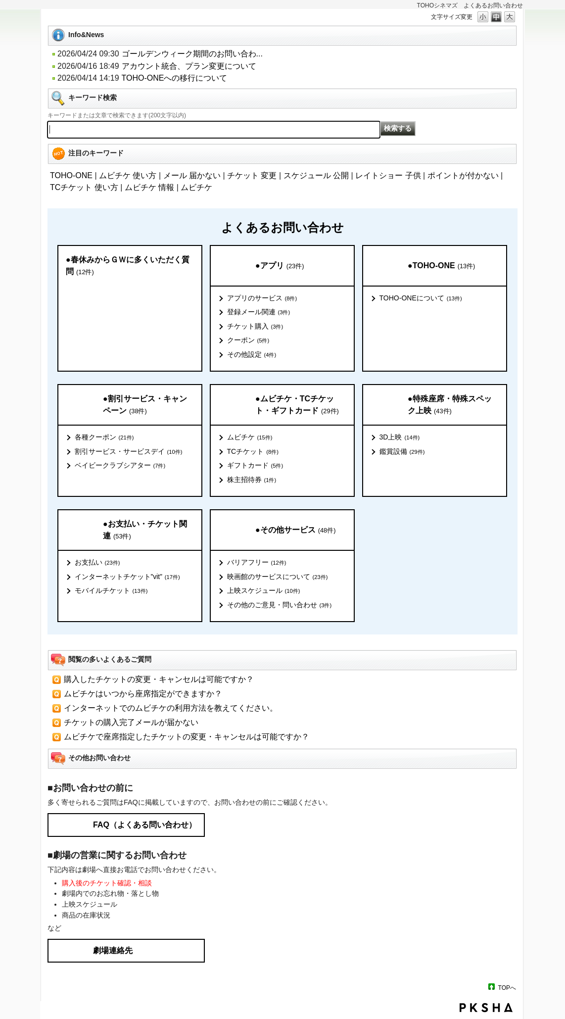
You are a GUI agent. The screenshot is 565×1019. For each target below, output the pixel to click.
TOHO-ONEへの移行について (175, 78)
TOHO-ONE (71, 175)
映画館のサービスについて (277, 577)
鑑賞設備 (402, 451)
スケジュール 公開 (316, 175)
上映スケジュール (263, 590)
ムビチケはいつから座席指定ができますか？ (143, 693)
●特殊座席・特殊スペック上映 (450, 405)
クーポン (248, 340)
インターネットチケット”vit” (127, 577)
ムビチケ (196, 187)
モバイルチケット (111, 590)
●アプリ (279, 266)
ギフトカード (255, 465)
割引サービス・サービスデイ (129, 451)
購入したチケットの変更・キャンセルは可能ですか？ (159, 679)
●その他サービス (295, 530)
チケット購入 (255, 326)
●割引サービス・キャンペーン (145, 405)
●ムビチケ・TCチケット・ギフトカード (297, 405)
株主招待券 (252, 480)
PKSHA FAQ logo (486, 1007)
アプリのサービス (262, 298)
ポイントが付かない (463, 175)
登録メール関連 (258, 312)
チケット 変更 (252, 175)
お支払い (97, 562)
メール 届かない (192, 175)
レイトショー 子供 (388, 175)
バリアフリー (256, 562)
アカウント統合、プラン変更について (189, 66)
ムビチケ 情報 (149, 187)
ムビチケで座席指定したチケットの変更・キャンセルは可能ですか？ (186, 736)
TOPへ (507, 987)
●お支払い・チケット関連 (145, 530)
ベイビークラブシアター (120, 465)
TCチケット (253, 451)
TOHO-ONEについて (420, 298)
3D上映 (399, 437)
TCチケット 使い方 (84, 187)
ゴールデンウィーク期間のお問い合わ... (192, 53)
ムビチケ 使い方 (127, 175)
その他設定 (252, 354)
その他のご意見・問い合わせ (279, 605)
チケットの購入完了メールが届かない (131, 722)
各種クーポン (104, 437)
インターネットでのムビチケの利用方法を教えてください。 (171, 708)
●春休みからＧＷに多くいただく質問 (127, 266)
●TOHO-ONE (441, 266)
